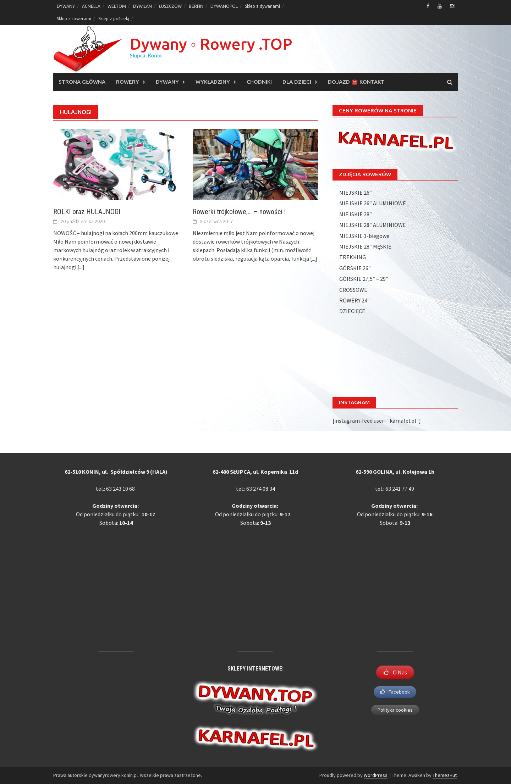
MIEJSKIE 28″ (355, 214)
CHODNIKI (259, 82)
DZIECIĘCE (352, 311)
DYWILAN (142, 6)
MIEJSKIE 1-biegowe (364, 235)
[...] (80, 267)
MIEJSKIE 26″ (355, 192)
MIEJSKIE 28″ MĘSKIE (365, 246)
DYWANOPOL (224, 6)
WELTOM (117, 6)
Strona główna (82, 82)
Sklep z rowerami (74, 18)
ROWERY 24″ (354, 300)
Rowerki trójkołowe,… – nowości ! (239, 211)
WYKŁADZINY (213, 82)
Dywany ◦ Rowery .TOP (211, 43)
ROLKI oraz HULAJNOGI (86, 211)
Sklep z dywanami (262, 6)
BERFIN (196, 6)
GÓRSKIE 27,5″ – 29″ (363, 278)
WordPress (376, 775)
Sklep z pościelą (113, 18)
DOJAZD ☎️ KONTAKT (356, 82)
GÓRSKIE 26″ (355, 268)
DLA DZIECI (296, 82)
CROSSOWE (353, 289)
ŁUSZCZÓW (170, 6)
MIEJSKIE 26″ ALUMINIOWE (372, 203)
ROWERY (127, 82)
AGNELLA (91, 6)
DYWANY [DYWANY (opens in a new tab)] (66, 6)
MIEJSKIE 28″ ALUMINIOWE (372, 224)
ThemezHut (445, 775)
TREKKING (352, 257)
